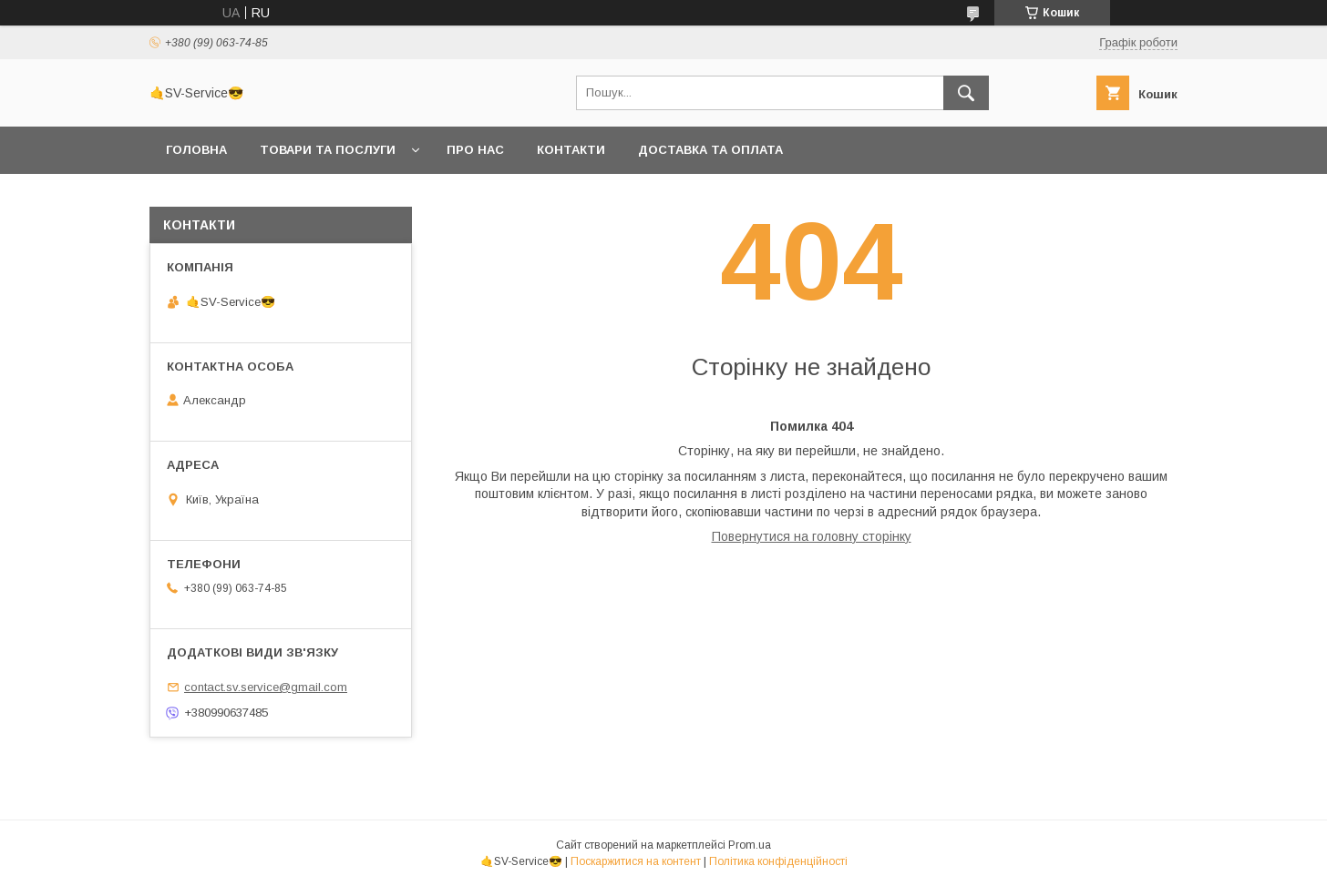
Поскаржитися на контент (636, 861)
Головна (196, 150)
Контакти (571, 150)
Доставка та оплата (710, 150)
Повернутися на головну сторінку (811, 536)
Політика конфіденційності (778, 861)
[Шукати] (966, 93)
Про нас (475, 150)
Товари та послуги (328, 150)
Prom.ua (749, 845)
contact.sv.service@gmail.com (265, 687)
